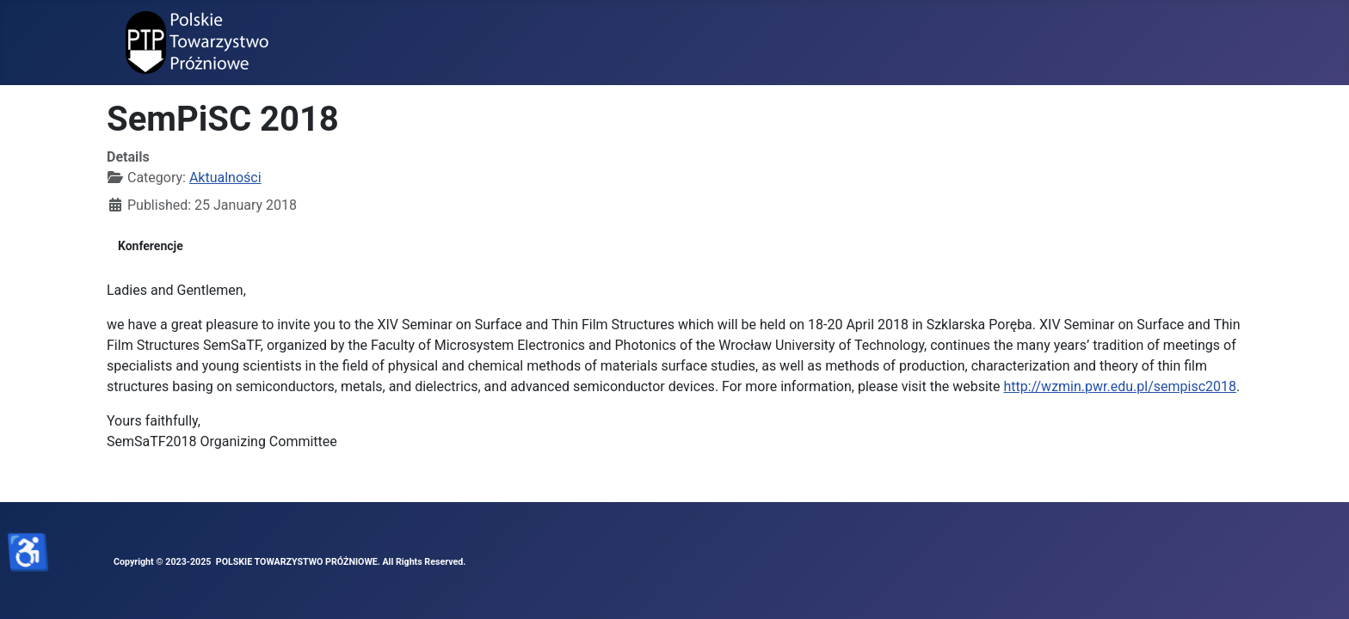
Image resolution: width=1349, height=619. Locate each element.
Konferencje (150, 246)
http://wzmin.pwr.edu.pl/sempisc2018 (1120, 386)
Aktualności (225, 177)
